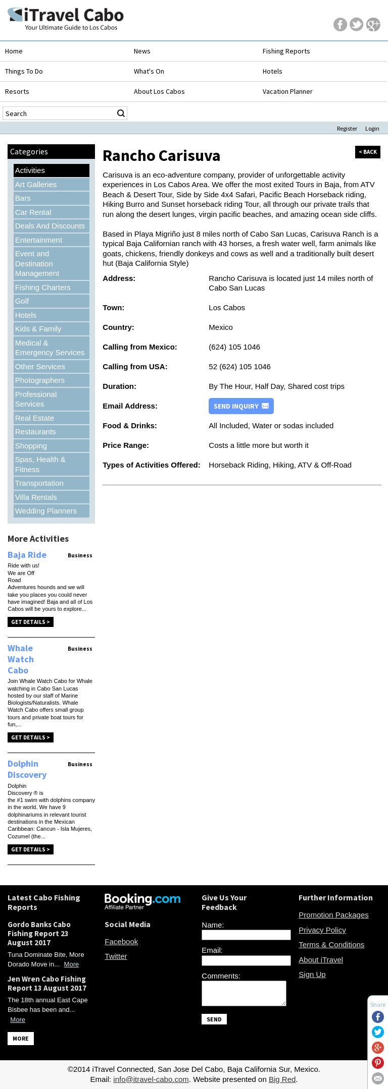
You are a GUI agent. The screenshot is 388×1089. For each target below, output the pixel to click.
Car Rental (33, 212)
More (71, 964)
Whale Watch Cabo (21, 658)
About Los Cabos (159, 91)
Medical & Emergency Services (50, 347)
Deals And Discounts (50, 225)
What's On (149, 71)
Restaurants (35, 431)
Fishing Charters (43, 287)
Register (347, 128)
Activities (30, 170)
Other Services (40, 366)
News (142, 50)
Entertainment (38, 240)
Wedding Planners (46, 510)
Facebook (121, 941)
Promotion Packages (333, 914)
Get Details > (30, 621)
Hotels (272, 71)
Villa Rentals (36, 497)
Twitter (116, 956)
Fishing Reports (286, 50)
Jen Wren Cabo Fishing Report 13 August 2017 (47, 983)
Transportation (39, 483)
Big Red (282, 1079)
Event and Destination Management (37, 263)
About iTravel (321, 959)
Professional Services (36, 399)
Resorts (17, 91)
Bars (23, 198)
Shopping (31, 445)
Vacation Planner (288, 91)
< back (368, 151)
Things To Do (24, 71)
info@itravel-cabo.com (150, 1079)
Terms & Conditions (331, 944)
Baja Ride (27, 554)
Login (372, 128)
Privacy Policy (322, 930)
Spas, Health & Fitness (40, 464)
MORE (21, 1038)
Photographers (40, 380)
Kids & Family (38, 328)
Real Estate (35, 418)
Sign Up (312, 974)
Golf (22, 301)
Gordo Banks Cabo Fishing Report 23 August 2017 (39, 933)
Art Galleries (36, 184)
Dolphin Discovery (27, 769)
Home (14, 50)
